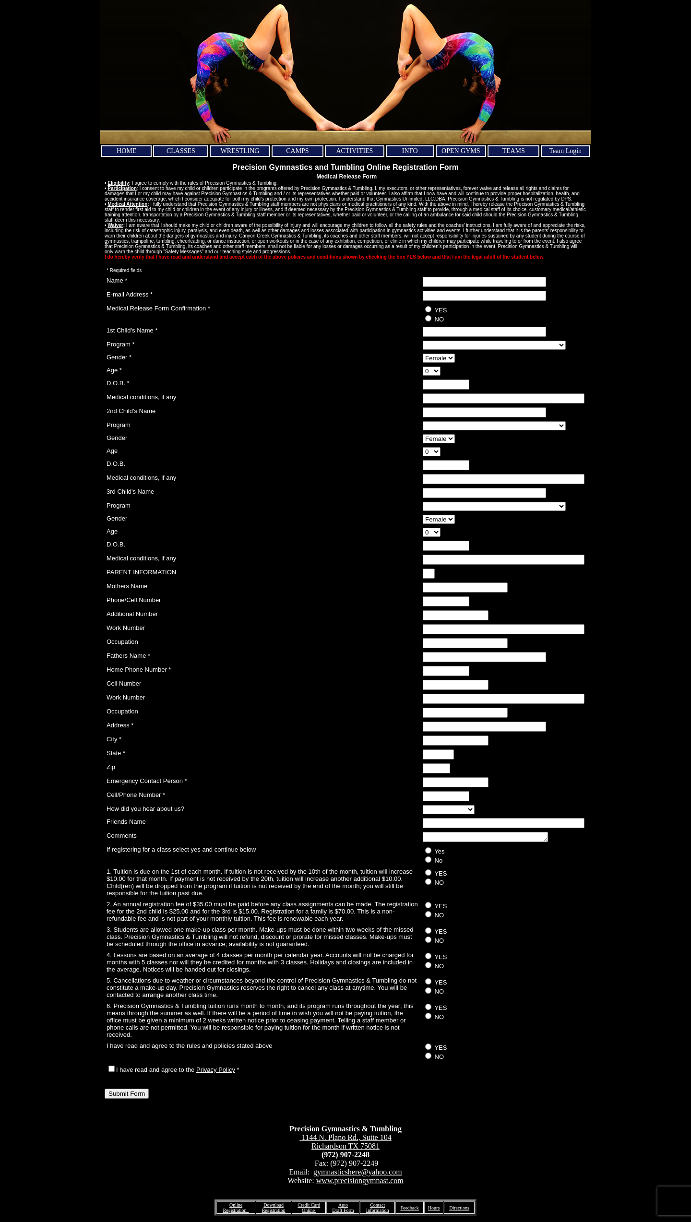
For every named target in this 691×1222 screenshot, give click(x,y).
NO (434, 319)
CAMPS (297, 150)
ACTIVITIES (354, 150)
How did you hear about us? (145, 808)
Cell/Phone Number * (136, 794)
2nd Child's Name (131, 411)
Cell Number (124, 683)
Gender (117, 437)
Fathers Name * (128, 655)
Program (119, 424)
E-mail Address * (130, 294)
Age (112, 450)
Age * (114, 370)
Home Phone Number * (139, 669)
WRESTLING (240, 150)
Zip (111, 767)
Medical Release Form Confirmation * (158, 308)
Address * (120, 725)
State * (116, 753)
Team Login (565, 150)
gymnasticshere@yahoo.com (357, 1173)
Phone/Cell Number (134, 600)
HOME (126, 150)
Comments (122, 835)
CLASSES (181, 150)
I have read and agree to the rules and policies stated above (189, 1047)
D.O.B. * (118, 383)
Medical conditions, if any (141, 397)
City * (114, 739)
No (433, 862)
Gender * (119, 357)
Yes (435, 852)
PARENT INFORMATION (141, 572)
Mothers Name (127, 586)
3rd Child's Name (130, 491)
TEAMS (513, 150)
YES (436, 310)
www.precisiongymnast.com (360, 1182)
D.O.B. (116, 463)
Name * (117, 280)
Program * (121, 344)
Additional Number (132, 613)
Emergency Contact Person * (147, 780)
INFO (410, 150)
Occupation (122, 641)
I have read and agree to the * (173, 1071)
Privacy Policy (215, 1071)
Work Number (126, 627)
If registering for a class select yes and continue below (181, 850)
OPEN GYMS (460, 150)
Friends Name (126, 821)
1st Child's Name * (132, 330)
